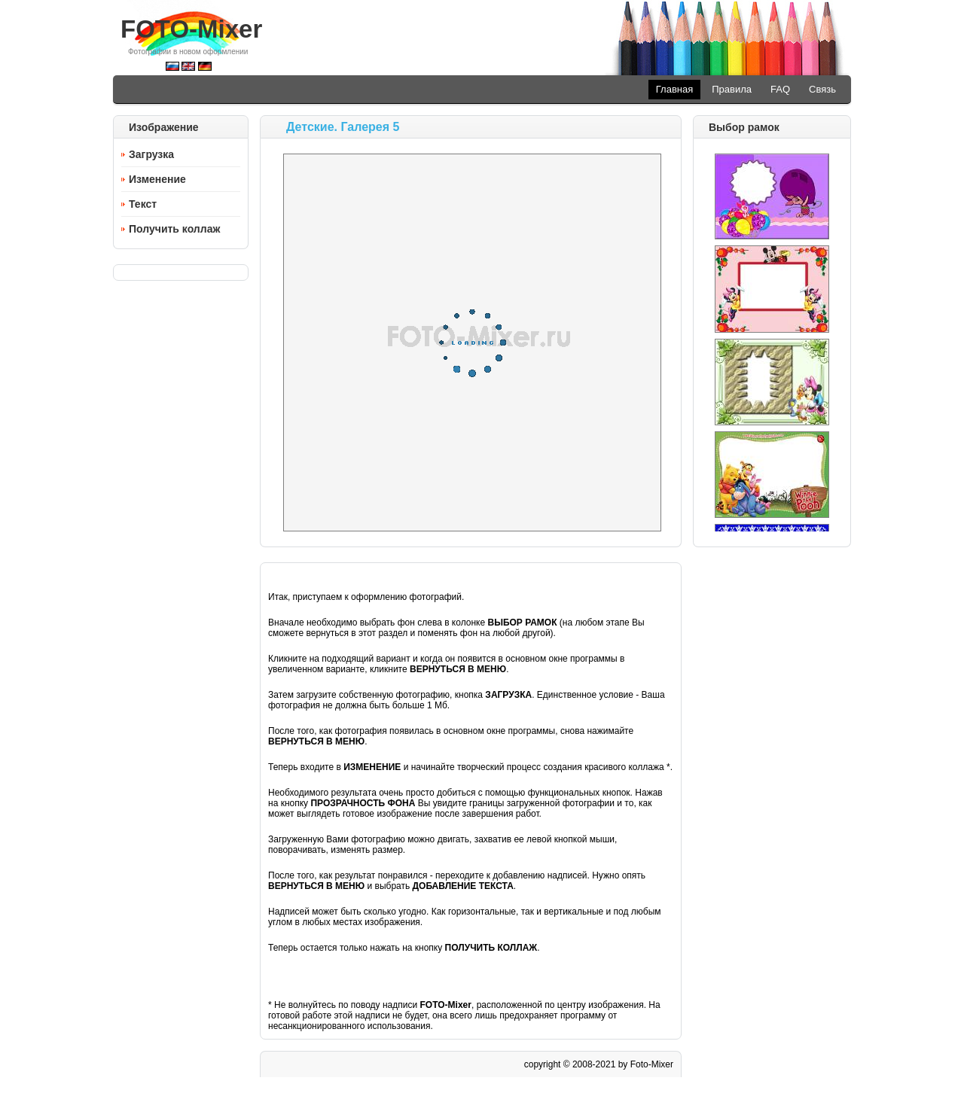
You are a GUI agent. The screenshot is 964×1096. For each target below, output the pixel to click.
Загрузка (151, 154)
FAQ (780, 89)
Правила (732, 89)
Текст (143, 204)
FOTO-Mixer (191, 29)
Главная (674, 89)
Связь (822, 89)
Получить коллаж (174, 229)
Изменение (157, 179)
